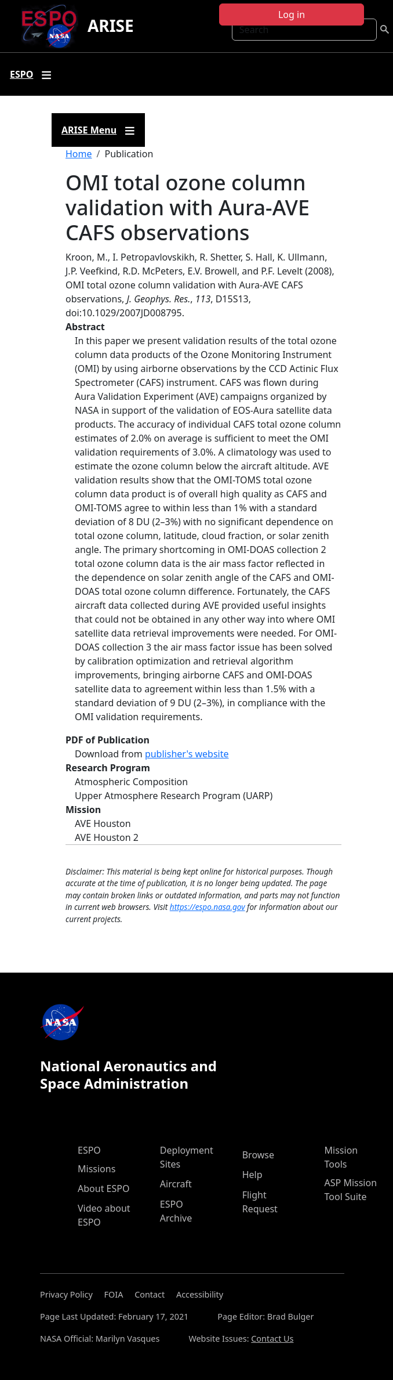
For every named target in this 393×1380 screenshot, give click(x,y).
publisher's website (187, 753)
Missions (96, 1168)
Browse (258, 1154)
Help (252, 1174)
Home (79, 153)
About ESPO (103, 1188)
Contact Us (272, 1338)
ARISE (111, 26)
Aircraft (176, 1183)
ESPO (89, 1150)
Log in (291, 14)
